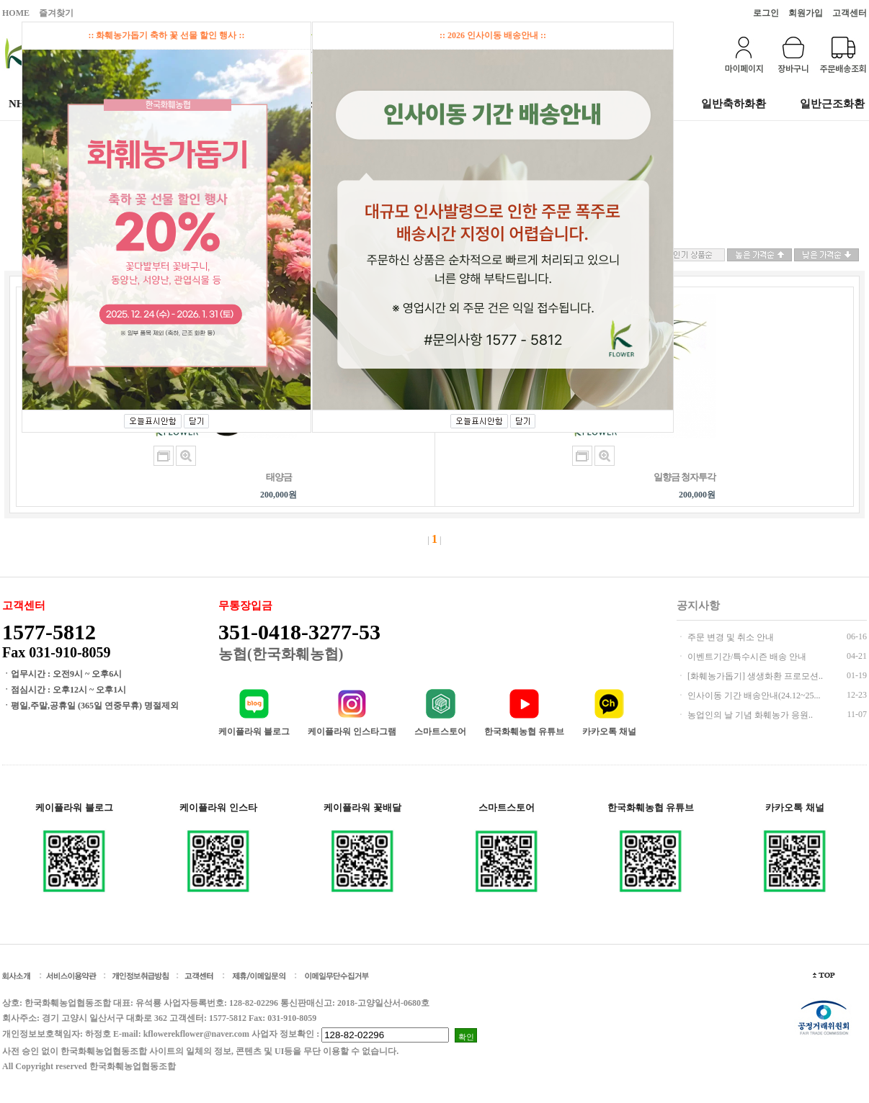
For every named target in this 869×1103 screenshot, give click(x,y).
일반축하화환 (733, 103)
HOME (16, 13)
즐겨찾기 (56, 13)
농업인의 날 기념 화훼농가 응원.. (749, 715)
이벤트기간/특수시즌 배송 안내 (745, 657)
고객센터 (849, 13)
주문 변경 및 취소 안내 (729, 637)
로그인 (766, 13)
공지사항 (698, 605)
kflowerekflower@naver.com (196, 1034)
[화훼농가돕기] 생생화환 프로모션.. (754, 676)
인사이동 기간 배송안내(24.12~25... (753, 695)
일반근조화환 (832, 103)
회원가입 (805, 13)
